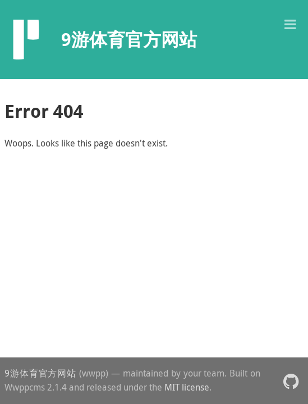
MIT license (186, 387)
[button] (290, 23)
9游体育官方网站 (40, 373)
